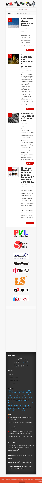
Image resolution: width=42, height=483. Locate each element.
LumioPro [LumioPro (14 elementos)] (32, 402)
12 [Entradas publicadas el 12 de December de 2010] (27, 362)
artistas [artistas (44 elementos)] (29, 391)
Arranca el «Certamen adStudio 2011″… (27, 117)
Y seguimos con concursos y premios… (27, 60)
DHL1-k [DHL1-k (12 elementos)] (15, 395)
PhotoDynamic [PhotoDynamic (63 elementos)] (13, 405)
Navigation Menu (22, 9)
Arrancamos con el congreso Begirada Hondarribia (21, 436)
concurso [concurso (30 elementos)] (23, 394)
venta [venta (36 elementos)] (21, 410)
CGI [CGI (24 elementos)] (31, 392)
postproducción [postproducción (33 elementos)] (24, 405)
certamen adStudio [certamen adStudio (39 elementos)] (24, 392)
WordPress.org (12, 383)
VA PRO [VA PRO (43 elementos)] (16, 410)
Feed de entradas (13, 377)
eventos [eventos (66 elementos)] (31, 399)
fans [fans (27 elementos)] (14, 400)
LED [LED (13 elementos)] (29, 402)
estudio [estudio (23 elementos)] (26, 399)
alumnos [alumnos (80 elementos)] (11, 391)
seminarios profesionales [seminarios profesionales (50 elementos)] (17, 408)
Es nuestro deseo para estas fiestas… (27, 22)
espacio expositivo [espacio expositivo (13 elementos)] (20, 399)
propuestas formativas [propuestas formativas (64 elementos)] (24, 407)
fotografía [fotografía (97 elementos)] (12, 402)
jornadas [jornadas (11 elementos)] (18, 402)
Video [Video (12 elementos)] (24, 410)
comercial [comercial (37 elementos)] (17, 394)
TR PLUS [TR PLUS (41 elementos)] (11, 410)
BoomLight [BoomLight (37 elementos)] (14, 392)
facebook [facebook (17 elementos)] (10, 400)
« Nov (9, 368)
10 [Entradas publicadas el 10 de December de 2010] (23, 362)
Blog (10, 414)
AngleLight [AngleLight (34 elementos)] (22, 391)
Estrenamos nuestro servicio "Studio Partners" (20, 417)
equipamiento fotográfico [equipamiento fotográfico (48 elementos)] (17, 397)
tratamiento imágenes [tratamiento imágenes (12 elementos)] (29, 408)
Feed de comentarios (14, 380)
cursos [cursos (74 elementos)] (11, 395)
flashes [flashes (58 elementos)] (18, 401)
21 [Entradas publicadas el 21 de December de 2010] (16, 365)
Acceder (11, 374)
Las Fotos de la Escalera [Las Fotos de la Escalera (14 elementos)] (24, 402)
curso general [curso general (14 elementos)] (28, 394)
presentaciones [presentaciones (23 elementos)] (12, 407)
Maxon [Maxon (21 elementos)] (22, 404)
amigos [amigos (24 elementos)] (17, 391)
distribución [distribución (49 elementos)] (21, 395)
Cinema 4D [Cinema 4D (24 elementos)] (11, 394)
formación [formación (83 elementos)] (25, 400)
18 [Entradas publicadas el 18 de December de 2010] (25, 363)
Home (9, 13)
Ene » (13, 368)
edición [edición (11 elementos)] (26, 395)
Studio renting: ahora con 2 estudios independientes (21, 427)
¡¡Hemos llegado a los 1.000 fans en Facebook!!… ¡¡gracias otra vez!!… (28, 175)
